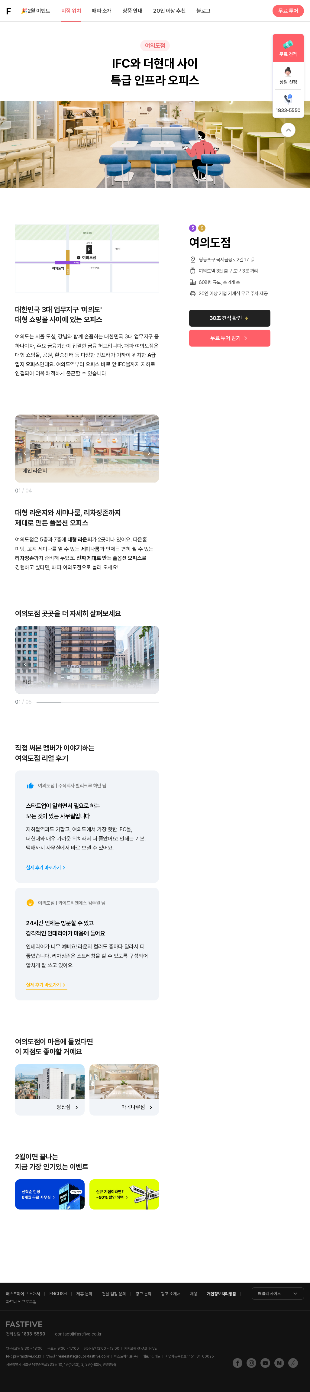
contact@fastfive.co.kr (78, 1334)
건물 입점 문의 (114, 1293)
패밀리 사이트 (269, 1293)
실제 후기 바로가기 (43, 867)
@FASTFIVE (140, 1348)
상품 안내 (133, 11)
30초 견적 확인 (225, 318)
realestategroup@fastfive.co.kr (83, 1356)
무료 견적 (288, 54)
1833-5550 (288, 110)
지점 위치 (71, 11)
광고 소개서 (170, 1293)
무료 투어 (288, 11)
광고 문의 (143, 1293)
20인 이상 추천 (169, 11)
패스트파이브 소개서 (23, 1293)
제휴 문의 (84, 1293)
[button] (25, 453)
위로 (288, 130)
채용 (193, 1293)
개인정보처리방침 (221, 1293)
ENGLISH (58, 1293)
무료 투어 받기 (225, 338)
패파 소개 (102, 11)
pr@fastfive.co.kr (27, 1356)
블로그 (203, 11)
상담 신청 (288, 82)
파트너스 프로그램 (21, 1301)
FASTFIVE (8, 11)
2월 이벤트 (35, 11)
